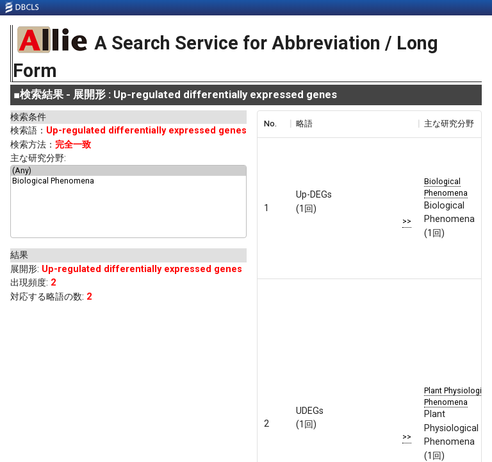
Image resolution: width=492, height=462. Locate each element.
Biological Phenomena (128, 181)
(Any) (128, 171)
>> (406, 221)
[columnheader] (274, 123)
